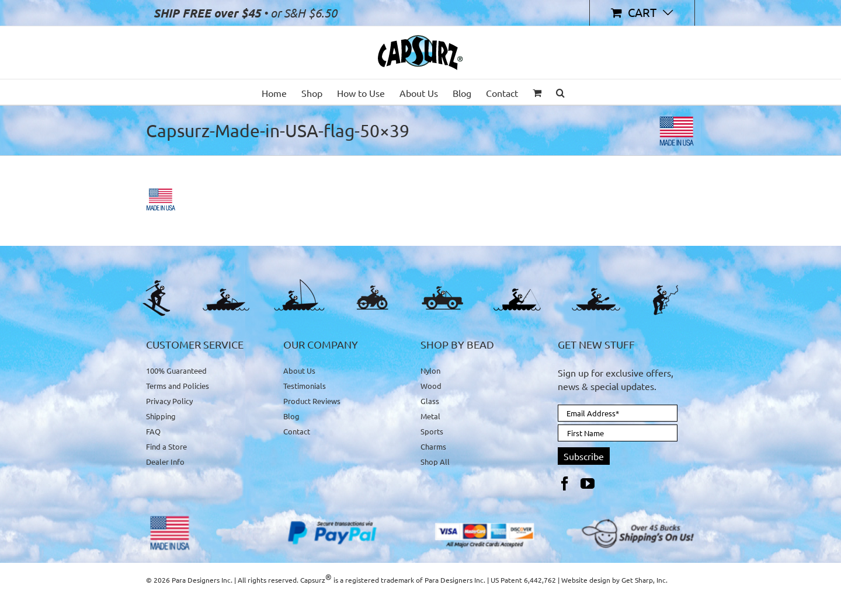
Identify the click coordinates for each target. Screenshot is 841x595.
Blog (291, 416)
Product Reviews (311, 401)
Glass (429, 401)
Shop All (435, 462)
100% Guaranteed (176, 370)
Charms (433, 446)
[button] (560, 92)
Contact (296, 431)
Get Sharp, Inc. (644, 579)
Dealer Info (165, 462)
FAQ (153, 431)
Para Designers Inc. (455, 579)
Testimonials (304, 386)
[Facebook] (565, 483)
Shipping (161, 416)
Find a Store (166, 446)
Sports (431, 431)
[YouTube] (588, 483)
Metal (430, 416)
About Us (299, 370)
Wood (431, 386)
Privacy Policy (169, 401)
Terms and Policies (177, 386)
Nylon (430, 370)
